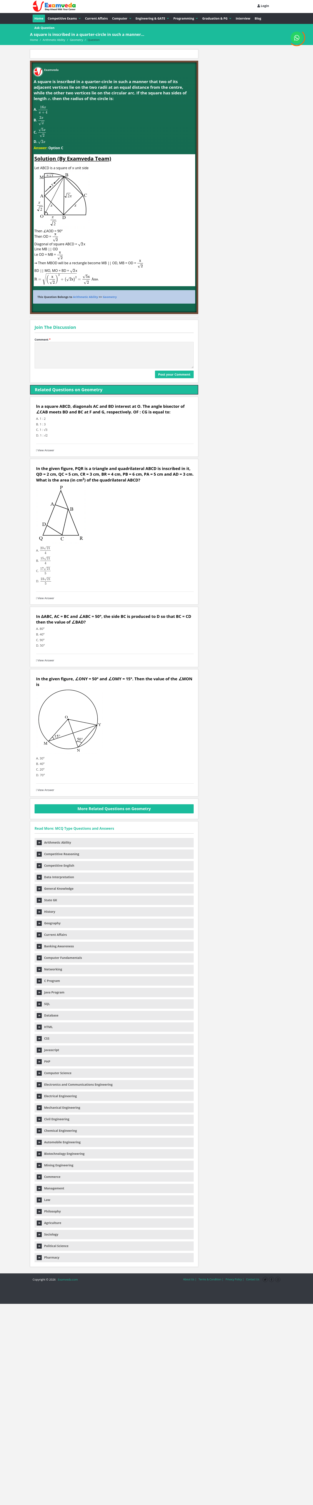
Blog (258, 18)
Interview (243, 18)
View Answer (45, 450)
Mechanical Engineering (58, 1107)
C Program (48, 981)
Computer (121, 18)
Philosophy (49, 1211)
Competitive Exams (64, 18)
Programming (185, 18)
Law (43, 1200)
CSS (43, 1038)
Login (263, 6)
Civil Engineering (53, 1119)
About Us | (189, 1279)
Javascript (48, 1050)
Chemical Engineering (57, 1131)
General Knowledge (55, 888)
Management (50, 1188)
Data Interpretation (55, 877)
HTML (45, 1027)
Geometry (110, 297)
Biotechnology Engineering (61, 1154)
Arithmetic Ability (85, 297)
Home (38, 18)
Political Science (52, 1246)
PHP (43, 1061)
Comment (43, 339)
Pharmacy (48, 1257)
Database (47, 1015)
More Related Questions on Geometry (114, 808)
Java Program (50, 992)
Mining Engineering (55, 1165)
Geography (49, 923)
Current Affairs (96, 18)
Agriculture (49, 1223)
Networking (49, 969)
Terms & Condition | (210, 1279)
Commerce (48, 1177)
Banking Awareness (55, 946)
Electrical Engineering (57, 1096)
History (46, 912)
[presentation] (49, 98)
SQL (43, 1004)
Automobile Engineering (59, 1142)
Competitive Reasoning (58, 854)
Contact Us (252, 1279)
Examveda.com (67, 1279)
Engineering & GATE (152, 18)
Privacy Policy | (235, 1279)
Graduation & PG (216, 18)
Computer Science (54, 1073)
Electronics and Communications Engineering (75, 1084)
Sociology (47, 1234)
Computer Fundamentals (59, 958)
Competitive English (55, 865)
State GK (47, 900)
